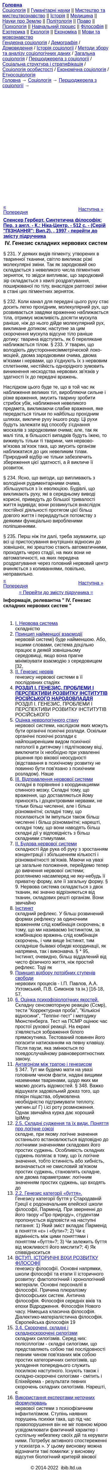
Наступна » (90, 209)
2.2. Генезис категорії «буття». (48, 1193)
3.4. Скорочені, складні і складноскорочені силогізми (46, 1330)
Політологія (59, 21)
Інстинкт (24, 908)
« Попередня (15, 209)
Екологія (39, 31)
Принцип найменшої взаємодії (48, 634)
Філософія (92, 26)
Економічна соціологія (81, 69)
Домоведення (17, 47)
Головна (11, 80)
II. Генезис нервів (34, 671)
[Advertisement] (56, 144)
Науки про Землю (21, 21)
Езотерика (13, 31)
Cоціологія (14, 10)
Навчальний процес (54, 26)
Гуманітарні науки (50, 10)
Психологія (14, 26)
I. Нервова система (36, 623)
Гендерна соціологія (24, 42)
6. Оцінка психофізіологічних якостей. (57, 999)
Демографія (64, 42)
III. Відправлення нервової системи (54, 779)
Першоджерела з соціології (59, 58)
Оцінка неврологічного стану (47, 720)
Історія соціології (55, 47)
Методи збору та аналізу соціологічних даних (55, 50)
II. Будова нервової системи (46, 843)
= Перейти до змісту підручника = (56, 592)
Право (84, 21)
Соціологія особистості (27, 69)
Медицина (81, 15)
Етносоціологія (19, 74)
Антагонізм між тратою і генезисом (53, 1064)
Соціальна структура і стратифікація (42, 64)
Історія (57, 15)
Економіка (65, 31)
